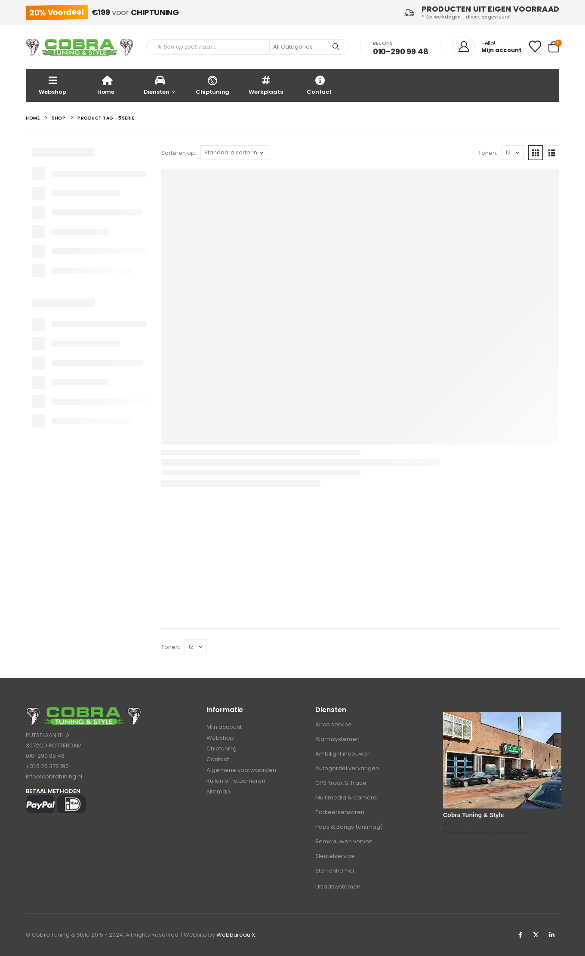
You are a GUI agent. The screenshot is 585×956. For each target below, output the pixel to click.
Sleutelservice (335, 856)
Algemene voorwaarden (241, 770)
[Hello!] (487, 47)
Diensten (156, 85)
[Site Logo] (79, 47)
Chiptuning (212, 85)
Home (105, 85)
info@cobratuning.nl (54, 776)
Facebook (520, 934)
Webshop (52, 85)
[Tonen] (513, 152)
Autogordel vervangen (347, 768)
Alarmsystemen (337, 739)
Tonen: (487, 153)
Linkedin (551, 934)
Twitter (536, 934)
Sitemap (218, 791)
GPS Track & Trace (340, 783)
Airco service (333, 724)
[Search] (336, 47)
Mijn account (224, 727)
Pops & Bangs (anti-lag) (349, 827)
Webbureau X (235, 935)
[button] (535, 152)
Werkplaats (266, 85)
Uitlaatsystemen (337, 886)
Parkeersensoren (339, 812)
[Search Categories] (297, 47)
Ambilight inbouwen (343, 754)
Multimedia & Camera (346, 797)
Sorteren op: (178, 153)
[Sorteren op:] (234, 152)
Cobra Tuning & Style (473, 815)
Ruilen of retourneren (235, 781)
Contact (319, 85)
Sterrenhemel (334, 871)
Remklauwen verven (344, 841)
